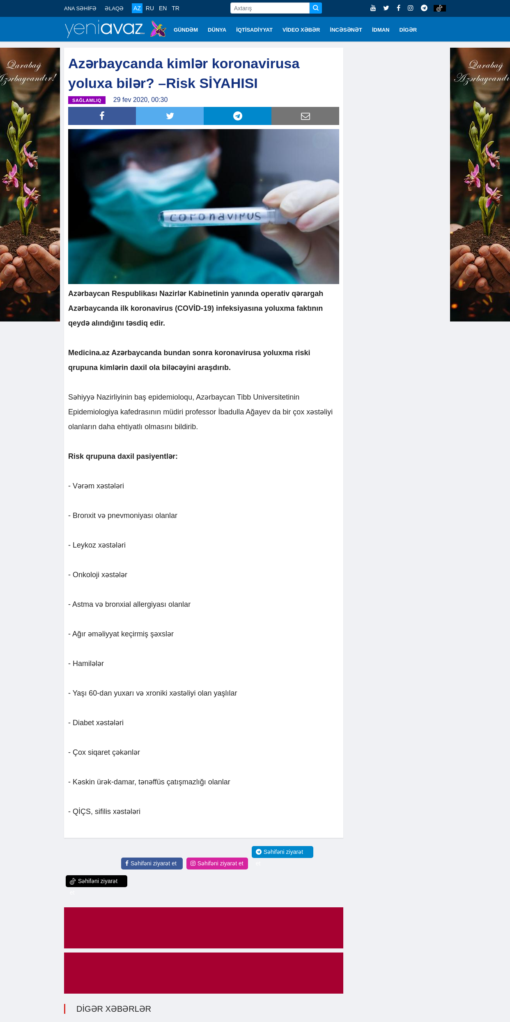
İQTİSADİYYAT (254, 30)
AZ (137, 8)
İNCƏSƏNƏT (346, 30)
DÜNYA (217, 30)
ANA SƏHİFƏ (80, 8)
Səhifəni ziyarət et (151, 863)
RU (150, 8)
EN (163, 8)
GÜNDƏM (186, 30)
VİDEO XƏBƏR (301, 30)
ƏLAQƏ (114, 8)
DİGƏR (408, 30)
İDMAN (381, 30)
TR (175, 8)
